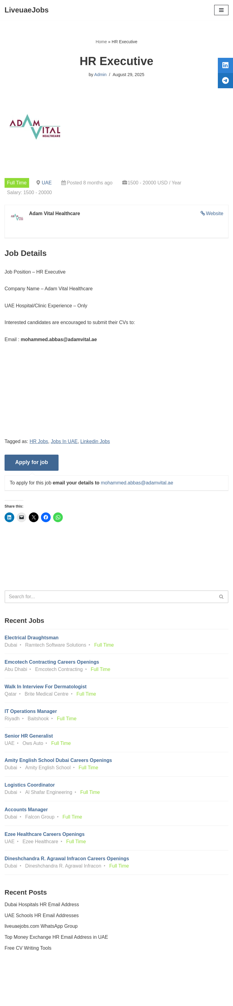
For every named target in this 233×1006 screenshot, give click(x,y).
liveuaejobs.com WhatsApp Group (41, 927)
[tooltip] (225, 66)
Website (214, 213)
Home (101, 41)
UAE (47, 182)
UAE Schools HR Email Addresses (42, 916)
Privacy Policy (21, 984)
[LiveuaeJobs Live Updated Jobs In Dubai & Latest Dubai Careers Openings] (27, 10)
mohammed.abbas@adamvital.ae (137, 483)
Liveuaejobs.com (94, 996)
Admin (100, 74)
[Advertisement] (116, 395)
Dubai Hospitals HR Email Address (42, 906)
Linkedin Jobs (95, 441)
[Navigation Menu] (221, 10)
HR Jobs (39, 441)
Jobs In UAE (64, 441)
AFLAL (150, 996)
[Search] (110, 597)
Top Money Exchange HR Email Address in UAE (56, 938)
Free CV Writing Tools (28, 949)
